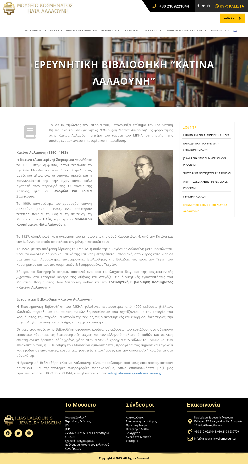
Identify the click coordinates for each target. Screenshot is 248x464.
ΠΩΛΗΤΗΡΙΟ (151, 30)
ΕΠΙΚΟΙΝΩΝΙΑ (220, 30)
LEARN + (130, 30)
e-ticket (232, 18)
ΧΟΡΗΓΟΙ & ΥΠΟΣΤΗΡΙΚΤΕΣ (186, 30)
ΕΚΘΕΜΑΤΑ (110, 30)
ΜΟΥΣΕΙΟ (33, 30)
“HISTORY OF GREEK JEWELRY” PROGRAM (207, 173)
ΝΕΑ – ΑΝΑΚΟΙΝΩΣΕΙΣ (82, 30)
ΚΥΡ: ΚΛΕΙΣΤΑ (229, 6)
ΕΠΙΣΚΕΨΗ (53, 30)
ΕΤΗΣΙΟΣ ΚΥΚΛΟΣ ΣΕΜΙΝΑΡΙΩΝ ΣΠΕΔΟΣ (206, 135)
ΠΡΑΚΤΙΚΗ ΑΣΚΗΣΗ (194, 196)
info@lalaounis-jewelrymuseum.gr (135, 373)
